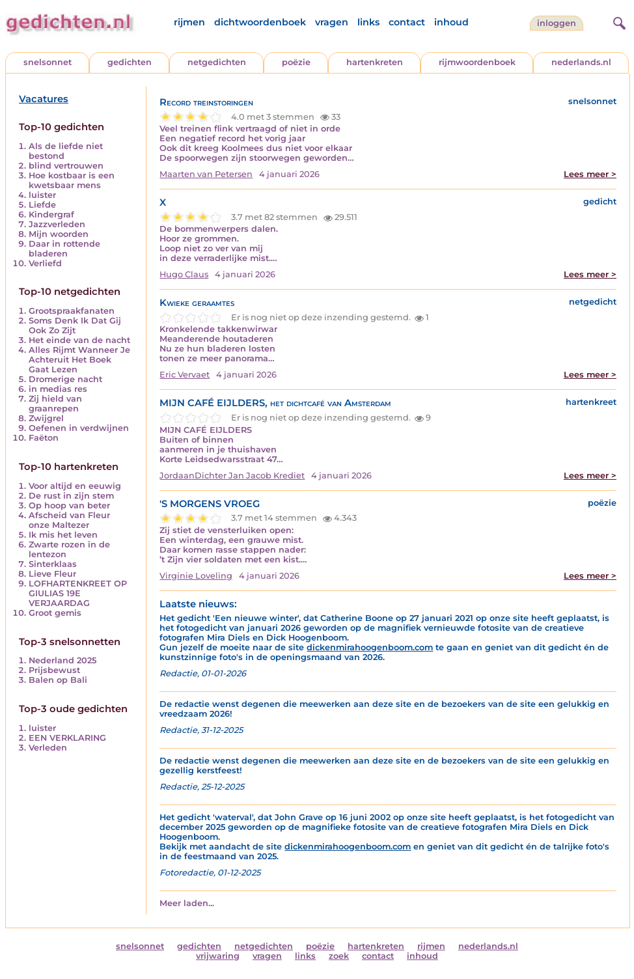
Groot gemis (55, 613)
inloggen (556, 23)
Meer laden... (186, 903)
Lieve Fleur (52, 574)
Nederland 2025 (62, 660)
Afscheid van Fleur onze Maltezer (69, 520)
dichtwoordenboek (260, 22)
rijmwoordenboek (477, 62)
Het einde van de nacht (79, 340)
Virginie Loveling (195, 576)
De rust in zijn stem (71, 496)
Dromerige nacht (65, 379)
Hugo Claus (183, 274)
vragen (331, 22)
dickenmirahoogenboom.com (370, 647)
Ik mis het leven (63, 535)
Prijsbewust (54, 670)
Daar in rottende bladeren (64, 248)
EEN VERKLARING (67, 738)
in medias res (58, 389)
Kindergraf (51, 214)
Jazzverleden (57, 224)
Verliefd (45, 263)
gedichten (129, 62)
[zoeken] (618, 21)
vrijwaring (218, 956)
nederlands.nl (581, 62)
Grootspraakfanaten (72, 311)
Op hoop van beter (69, 505)
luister (42, 195)
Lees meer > (590, 174)
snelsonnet (47, 62)
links (368, 22)
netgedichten (216, 62)
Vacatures (43, 99)
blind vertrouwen (66, 166)
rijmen (189, 22)
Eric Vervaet (184, 374)
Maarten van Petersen (206, 174)
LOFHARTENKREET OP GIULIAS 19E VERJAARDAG (78, 593)
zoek (339, 956)
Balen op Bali (58, 680)
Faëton (44, 438)
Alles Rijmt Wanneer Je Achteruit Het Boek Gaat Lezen (79, 359)
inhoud (451, 22)
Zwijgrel (46, 418)
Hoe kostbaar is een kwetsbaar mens (72, 180)
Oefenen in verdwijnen (79, 428)
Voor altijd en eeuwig (75, 486)
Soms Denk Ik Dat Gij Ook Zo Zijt (75, 325)
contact (407, 22)
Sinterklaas (53, 564)
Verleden (48, 747)
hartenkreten (374, 62)
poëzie (296, 62)
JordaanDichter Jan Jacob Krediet (232, 475)
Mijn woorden (59, 234)
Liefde (42, 205)
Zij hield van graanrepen (55, 403)
